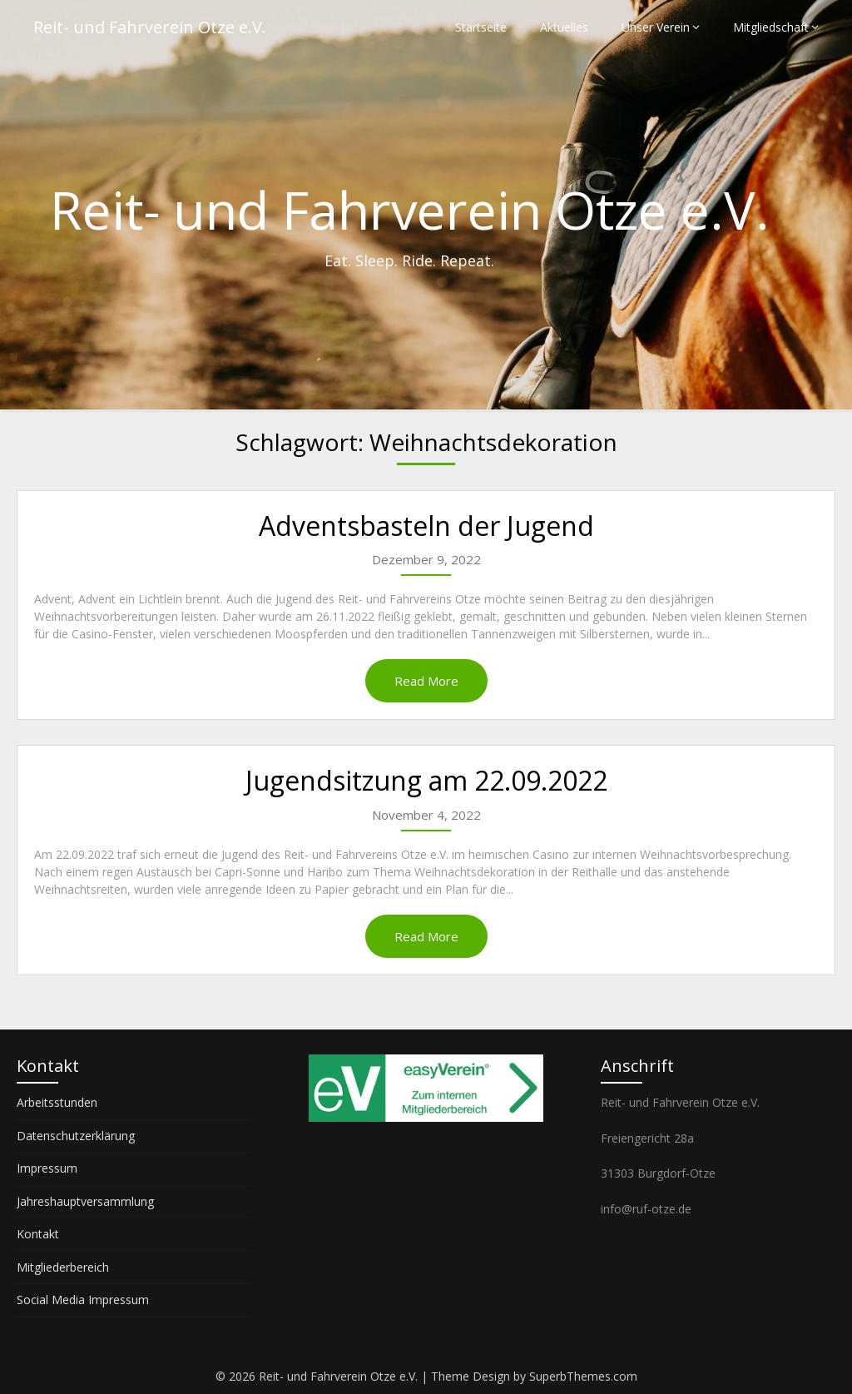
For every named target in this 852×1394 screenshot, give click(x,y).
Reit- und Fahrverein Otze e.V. (149, 27)
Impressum (47, 1168)
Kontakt (38, 1234)
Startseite (481, 27)
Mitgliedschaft (771, 27)
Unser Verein (656, 27)
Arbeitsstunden (57, 1102)
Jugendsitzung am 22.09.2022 (426, 780)
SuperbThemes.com (583, 1376)
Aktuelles (564, 27)
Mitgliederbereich (63, 1267)
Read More (426, 680)
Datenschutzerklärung (76, 1135)
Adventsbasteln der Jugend (426, 525)
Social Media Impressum (83, 1299)
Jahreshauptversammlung (85, 1201)
